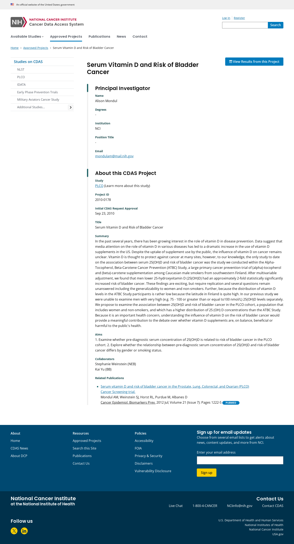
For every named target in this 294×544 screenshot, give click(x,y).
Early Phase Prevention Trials (37, 92)
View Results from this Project (254, 61)
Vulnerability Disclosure (153, 471)
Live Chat (176, 505)
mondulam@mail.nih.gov (114, 156)
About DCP (19, 456)
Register (239, 18)
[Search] (275, 25)
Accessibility (144, 440)
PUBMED (231, 402)
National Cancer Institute (266, 529)
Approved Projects (87, 440)
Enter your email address (216, 452)
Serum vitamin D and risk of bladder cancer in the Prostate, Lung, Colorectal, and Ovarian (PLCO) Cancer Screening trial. (175, 389)
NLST (20, 69)
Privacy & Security (148, 456)
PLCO (21, 77)
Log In (226, 18)
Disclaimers (144, 463)
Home (15, 440)
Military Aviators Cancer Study (38, 99)
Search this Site (84, 448)
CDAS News (19, 448)
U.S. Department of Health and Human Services (250, 520)
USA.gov (277, 534)
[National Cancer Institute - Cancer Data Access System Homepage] (116, 22)
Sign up (206, 472)
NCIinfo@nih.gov (239, 505)
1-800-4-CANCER (205, 505)
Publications (82, 456)
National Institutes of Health (264, 525)
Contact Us (81, 463)
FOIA (138, 448)
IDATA (21, 84)
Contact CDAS (272, 505)
